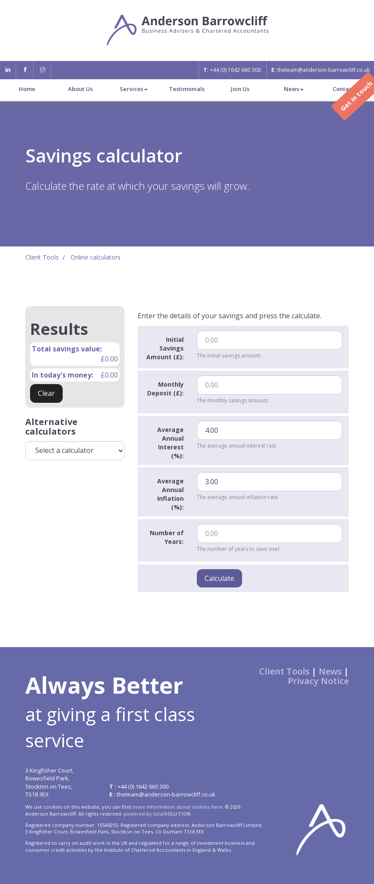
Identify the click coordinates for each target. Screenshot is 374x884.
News (293, 89)
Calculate (219, 578)
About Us (80, 89)
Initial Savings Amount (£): (165, 348)
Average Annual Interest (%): (170, 442)
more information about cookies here (177, 806)
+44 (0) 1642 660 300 (232, 70)
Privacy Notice (318, 681)
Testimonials (187, 89)
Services (134, 89)
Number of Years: (167, 537)
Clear (46, 393)
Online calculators (96, 257)
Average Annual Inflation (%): (170, 494)
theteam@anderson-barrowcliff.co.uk (320, 70)
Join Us (240, 89)
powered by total (157, 813)
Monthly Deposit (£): (165, 388)
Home (27, 89)
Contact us (347, 89)
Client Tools (42, 257)
